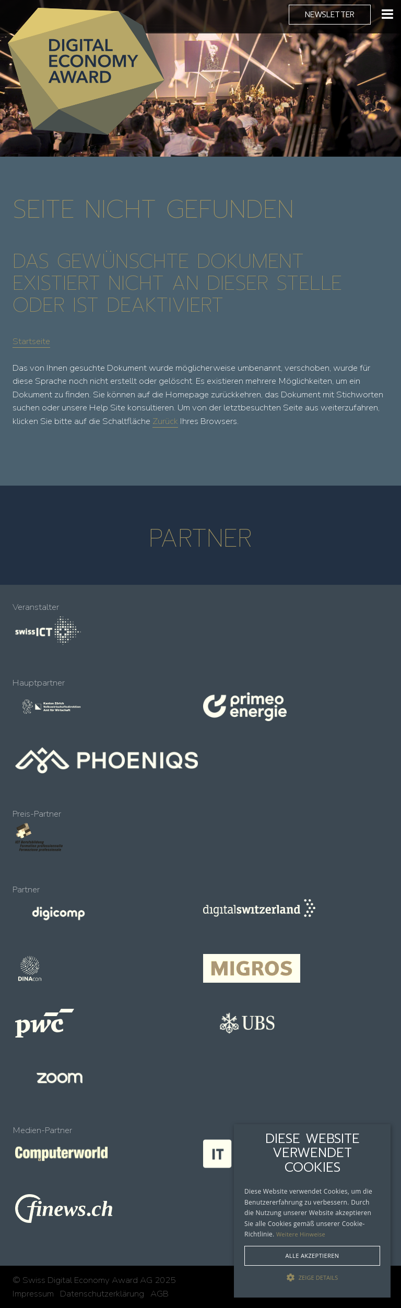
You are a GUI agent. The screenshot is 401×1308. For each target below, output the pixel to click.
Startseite (31, 341)
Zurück (165, 421)
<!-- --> (200, 874)
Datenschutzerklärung (102, 1294)
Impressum (33, 1294)
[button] (312, 1278)
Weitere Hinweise (300, 1234)
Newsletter (330, 14)
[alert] (312, 1211)
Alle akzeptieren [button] (312, 1255)
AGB (159, 1294)
